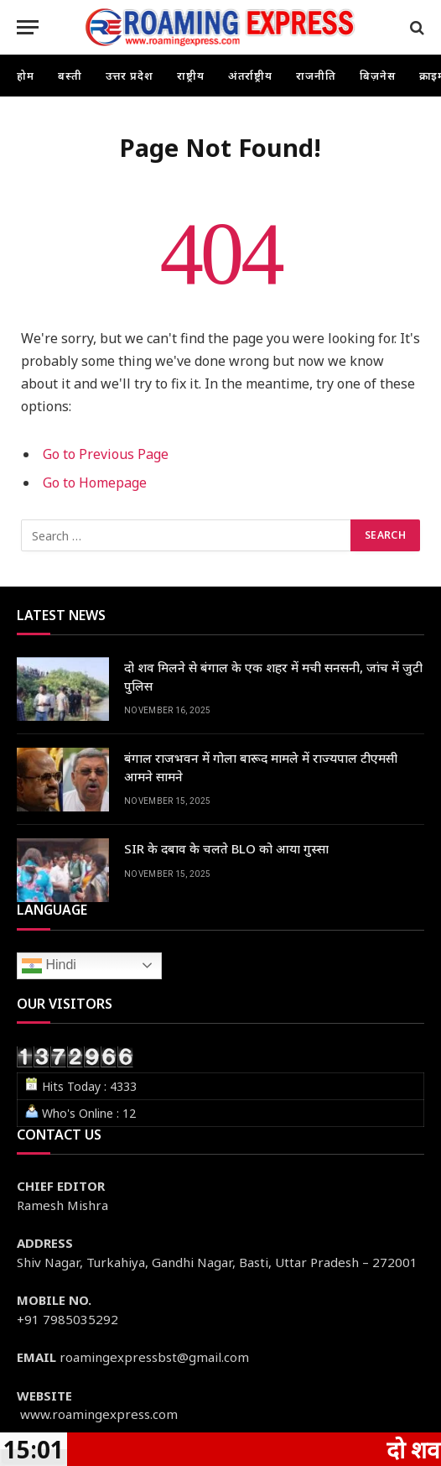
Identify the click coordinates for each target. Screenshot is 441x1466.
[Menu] (28, 27)
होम (25, 75)
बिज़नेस (378, 75)
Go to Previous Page (106, 454)
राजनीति (316, 75)
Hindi (49, 966)
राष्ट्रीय (191, 75)
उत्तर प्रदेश (129, 75)
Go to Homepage (95, 482)
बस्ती (70, 75)
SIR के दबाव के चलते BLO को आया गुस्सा (226, 848)
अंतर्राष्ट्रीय (250, 75)
